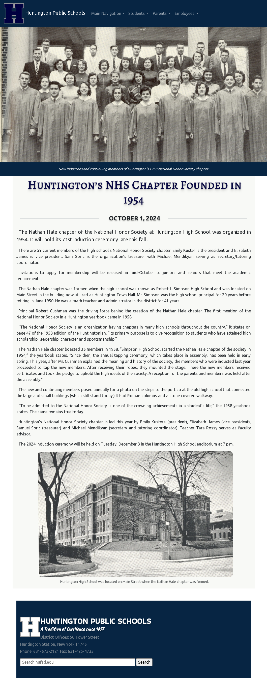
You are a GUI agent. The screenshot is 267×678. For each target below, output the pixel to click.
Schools (134, 621)
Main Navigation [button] (106, 13)
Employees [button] (185, 13)
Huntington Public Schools (44, 13)
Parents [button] (160, 13)
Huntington (65, 621)
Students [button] (137, 13)
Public (104, 621)
